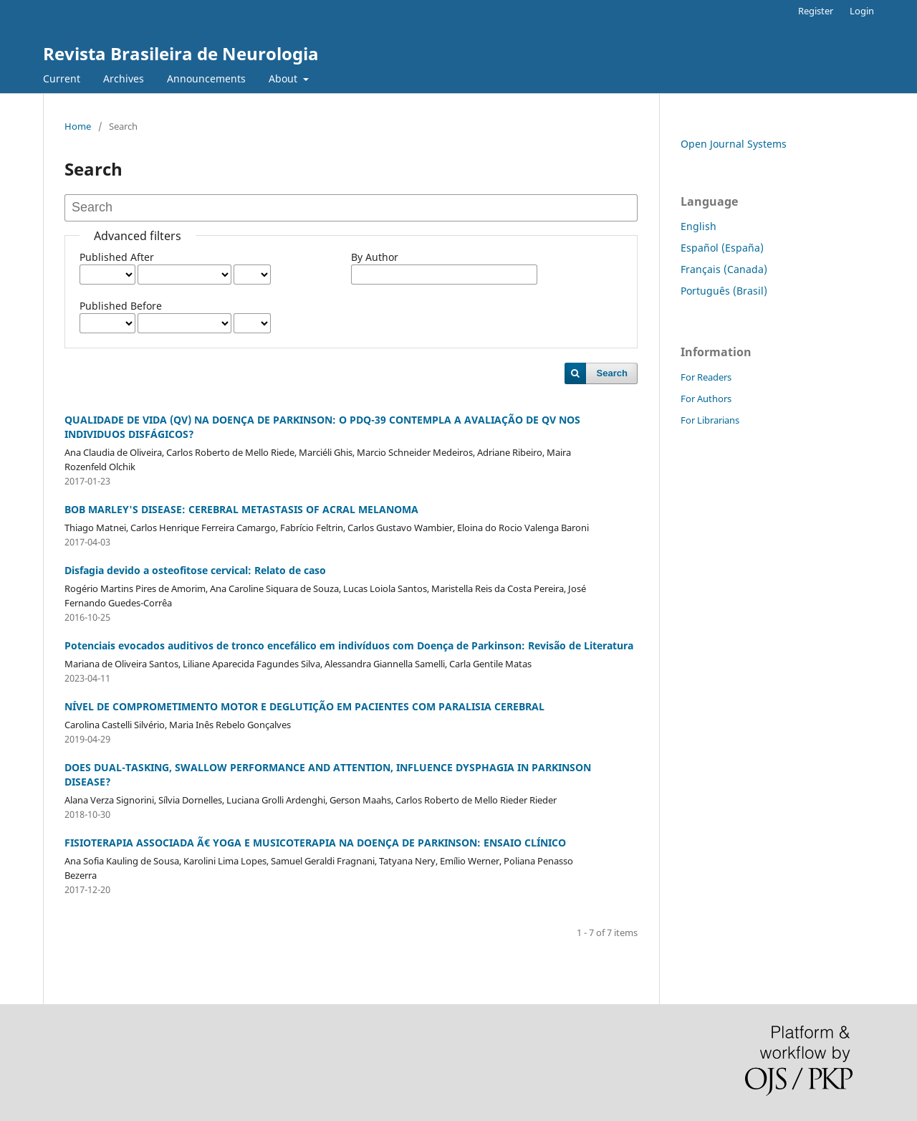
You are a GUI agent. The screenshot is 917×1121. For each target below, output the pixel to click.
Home (77, 126)
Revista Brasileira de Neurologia (181, 53)
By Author (374, 257)
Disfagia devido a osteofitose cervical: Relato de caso (195, 570)
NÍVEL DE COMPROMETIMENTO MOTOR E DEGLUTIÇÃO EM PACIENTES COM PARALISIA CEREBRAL (304, 706)
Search (612, 373)
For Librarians (710, 420)
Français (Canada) (724, 269)
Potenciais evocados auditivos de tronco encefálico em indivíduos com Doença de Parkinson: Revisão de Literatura (348, 645)
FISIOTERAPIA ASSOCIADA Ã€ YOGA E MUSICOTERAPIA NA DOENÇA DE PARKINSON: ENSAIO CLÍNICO (315, 842)
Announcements (206, 78)
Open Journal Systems (734, 144)
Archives (123, 78)
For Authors (706, 398)
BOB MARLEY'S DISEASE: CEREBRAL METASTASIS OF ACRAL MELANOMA (241, 509)
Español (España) (722, 247)
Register (815, 10)
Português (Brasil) (724, 290)
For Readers (706, 377)
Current (61, 78)
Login (862, 10)
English (698, 226)
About (284, 78)
